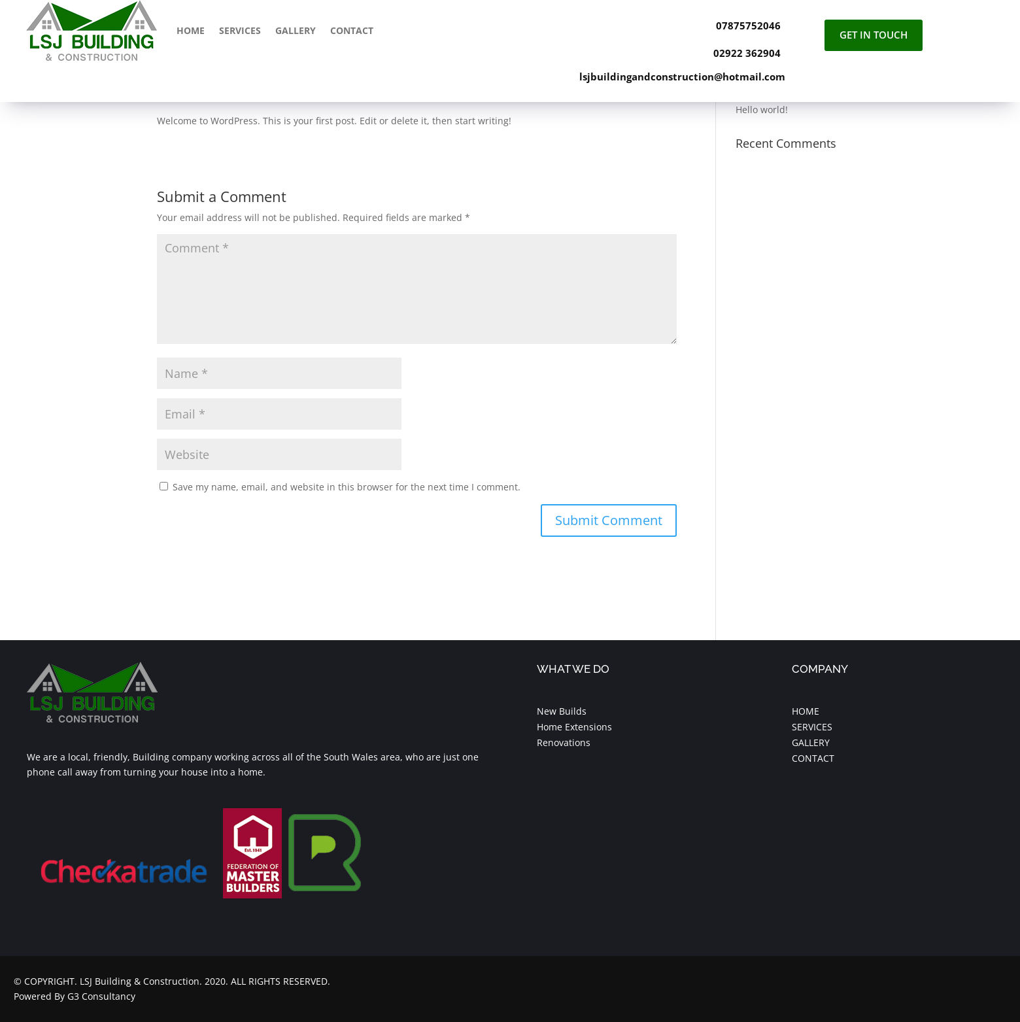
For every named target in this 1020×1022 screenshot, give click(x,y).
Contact (351, 30)
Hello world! (762, 109)
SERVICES (812, 727)
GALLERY (811, 742)
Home (191, 30)
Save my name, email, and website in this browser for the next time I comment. (346, 487)
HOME (805, 711)
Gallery (295, 30)
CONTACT (813, 758)
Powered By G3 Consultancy (74, 996)
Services (240, 30)
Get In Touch (874, 34)
